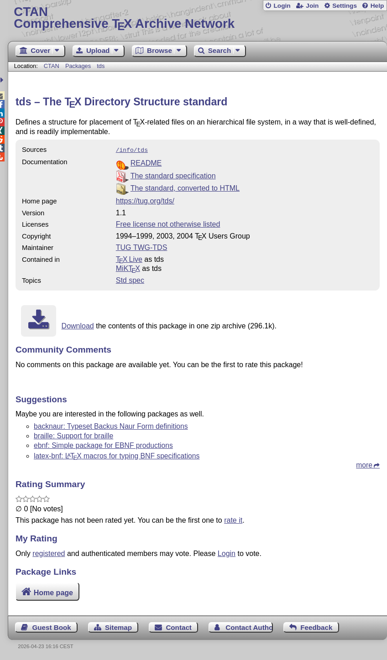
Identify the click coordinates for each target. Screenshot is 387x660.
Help (377, 5)
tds (101, 65)
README (146, 162)
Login (281, 5)
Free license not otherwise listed (168, 223)
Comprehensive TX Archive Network (197, 18)
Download (78, 325)
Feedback (316, 626)
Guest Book (51, 626)
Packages (79, 65)
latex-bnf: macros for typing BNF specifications (116, 455)
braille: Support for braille (73, 435)
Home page (53, 592)
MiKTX (128, 267)
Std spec (130, 279)
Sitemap (118, 626)
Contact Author (249, 626)
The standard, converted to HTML (185, 187)
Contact (179, 626)
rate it (233, 519)
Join (312, 5)
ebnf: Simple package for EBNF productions (103, 444)
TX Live (129, 258)
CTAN (51, 65)
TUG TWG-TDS (141, 246)
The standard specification (173, 175)
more (364, 464)
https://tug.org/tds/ (145, 200)
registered (48, 552)
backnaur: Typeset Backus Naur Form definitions (111, 425)
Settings (344, 5)
